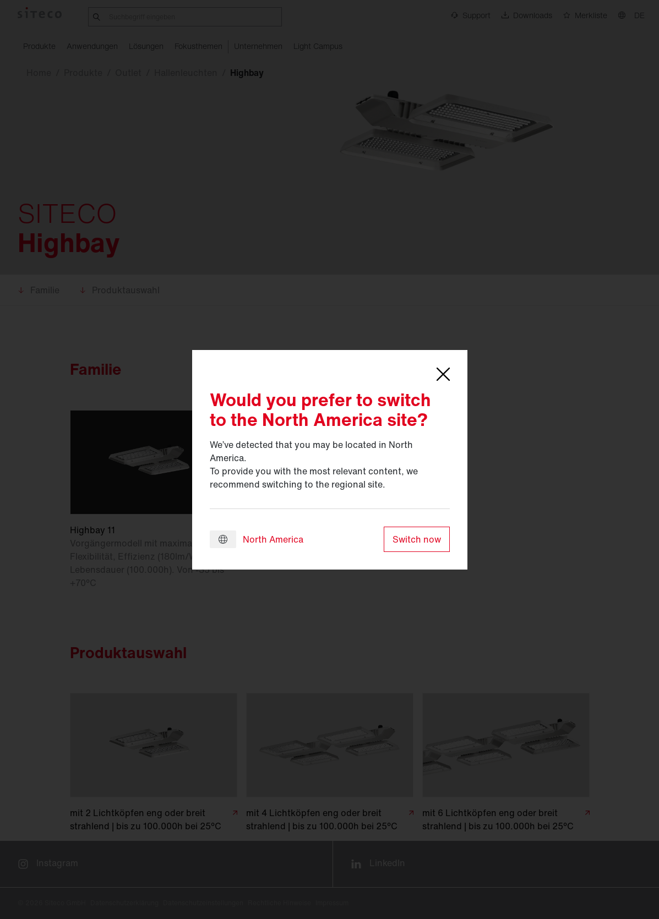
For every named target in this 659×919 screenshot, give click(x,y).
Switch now (417, 539)
